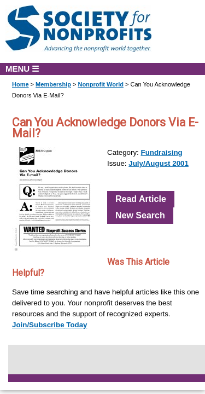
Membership (53, 84)
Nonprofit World (101, 84)
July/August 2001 (158, 163)
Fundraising (162, 152)
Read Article (140, 199)
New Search (140, 215)
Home (20, 84)
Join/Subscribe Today (49, 325)
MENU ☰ (22, 68)
